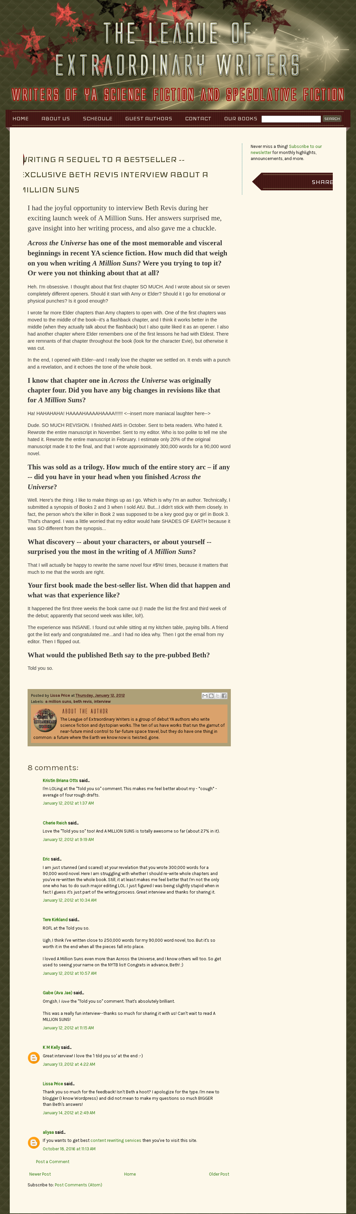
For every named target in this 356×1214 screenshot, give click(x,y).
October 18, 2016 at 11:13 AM (69, 1148)
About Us (55, 118)
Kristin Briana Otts (60, 780)
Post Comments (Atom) (78, 1184)
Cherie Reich (55, 823)
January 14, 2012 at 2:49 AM (69, 1112)
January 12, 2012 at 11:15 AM (68, 1027)
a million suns (58, 701)
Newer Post (40, 1174)
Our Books (240, 118)
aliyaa (48, 1132)
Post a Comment (52, 1161)
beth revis (82, 701)
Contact (198, 118)
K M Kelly (51, 1047)
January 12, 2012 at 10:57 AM (70, 973)
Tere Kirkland (55, 919)
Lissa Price (60, 695)
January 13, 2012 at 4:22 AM (69, 1064)
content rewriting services (116, 1140)
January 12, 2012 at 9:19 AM (68, 839)
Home (20, 118)
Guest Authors (148, 118)
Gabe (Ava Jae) (57, 992)
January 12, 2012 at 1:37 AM (68, 803)
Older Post (219, 1174)
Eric (46, 859)
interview (102, 701)
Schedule (97, 118)
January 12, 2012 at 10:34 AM (70, 900)
